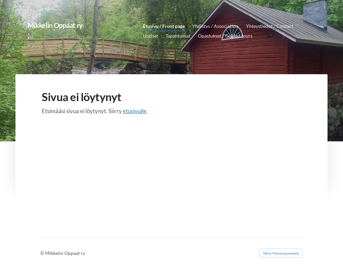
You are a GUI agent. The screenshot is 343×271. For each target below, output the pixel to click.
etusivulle (134, 111)
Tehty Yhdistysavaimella (281, 253)
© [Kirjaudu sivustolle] (42, 253)
